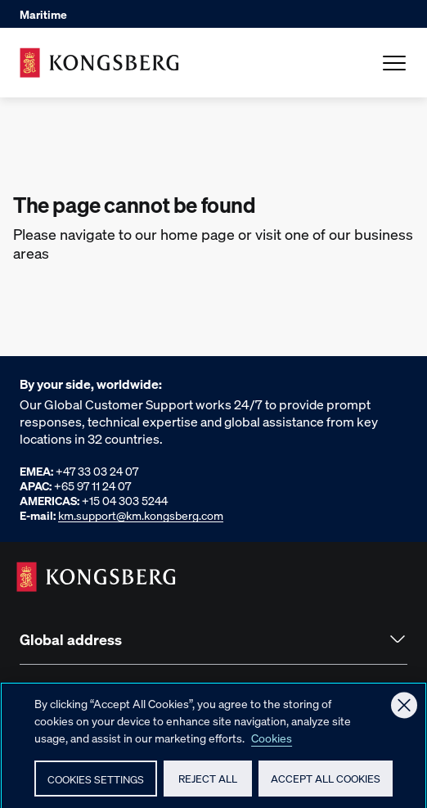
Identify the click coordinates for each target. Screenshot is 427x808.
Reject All (207, 785)
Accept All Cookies (325, 785)
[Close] (404, 712)
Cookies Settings (95, 785)
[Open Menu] (394, 63)
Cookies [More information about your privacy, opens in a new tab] (271, 744)
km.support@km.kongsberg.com (140, 515)
